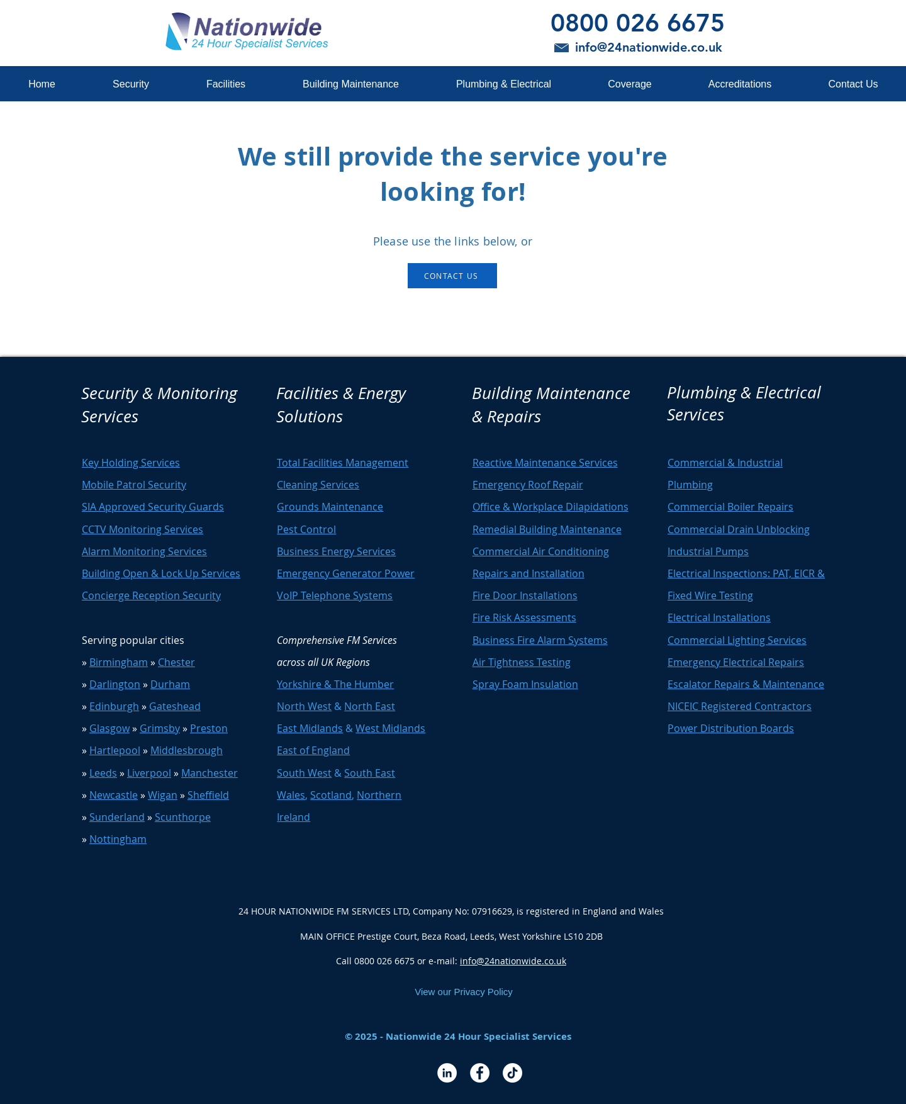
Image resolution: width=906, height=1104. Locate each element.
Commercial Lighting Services (737, 640)
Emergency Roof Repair (528, 485)
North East (369, 706)
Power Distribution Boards (731, 728)
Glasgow (109, 728)
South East (369, 773)
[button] (130, 84)
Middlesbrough (186, 750)
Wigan (162, 795)
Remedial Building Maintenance (547, 529)
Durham (170, 684)
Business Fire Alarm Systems (540, 640)
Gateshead (175, 706)
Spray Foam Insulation (525, 684)
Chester (176, 662)
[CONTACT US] (452, 275)
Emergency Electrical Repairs (736, 662)
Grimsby (160, 728)
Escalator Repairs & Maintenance (746, 684)
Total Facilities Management (342, 463)
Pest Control (306, 529)
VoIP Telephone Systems (335, 595)
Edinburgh (114, 706)
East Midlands (310, 728)
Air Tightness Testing (522, 662)
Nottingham (118, 839)
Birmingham (118, 662)
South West (304, 773)
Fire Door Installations (525, 595)
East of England (313, 750)
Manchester (209, 773)
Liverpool (149, 773)
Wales (291, 795)
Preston (209, 728)
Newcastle (113, 795)
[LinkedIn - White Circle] (447, 1073)
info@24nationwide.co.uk (513, 961)
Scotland (331, 795)
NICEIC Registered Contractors (740, 706)
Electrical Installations (719, 617)
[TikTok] (512, 1073)
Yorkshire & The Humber (335, 684)
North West (304, 706)
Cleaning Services (318, 485)
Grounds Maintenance (330, 507)
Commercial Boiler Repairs (730, 507)
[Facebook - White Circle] (479, 1073)
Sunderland (117, 817)
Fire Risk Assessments (524, 617)
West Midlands (390, 728)
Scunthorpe (183, 817)
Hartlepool (114, 750)
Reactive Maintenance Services (545, 463)
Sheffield (208, 795)
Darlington (114, 684)
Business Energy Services (336, 551)
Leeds (103, 773)
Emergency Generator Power (346, 573)
